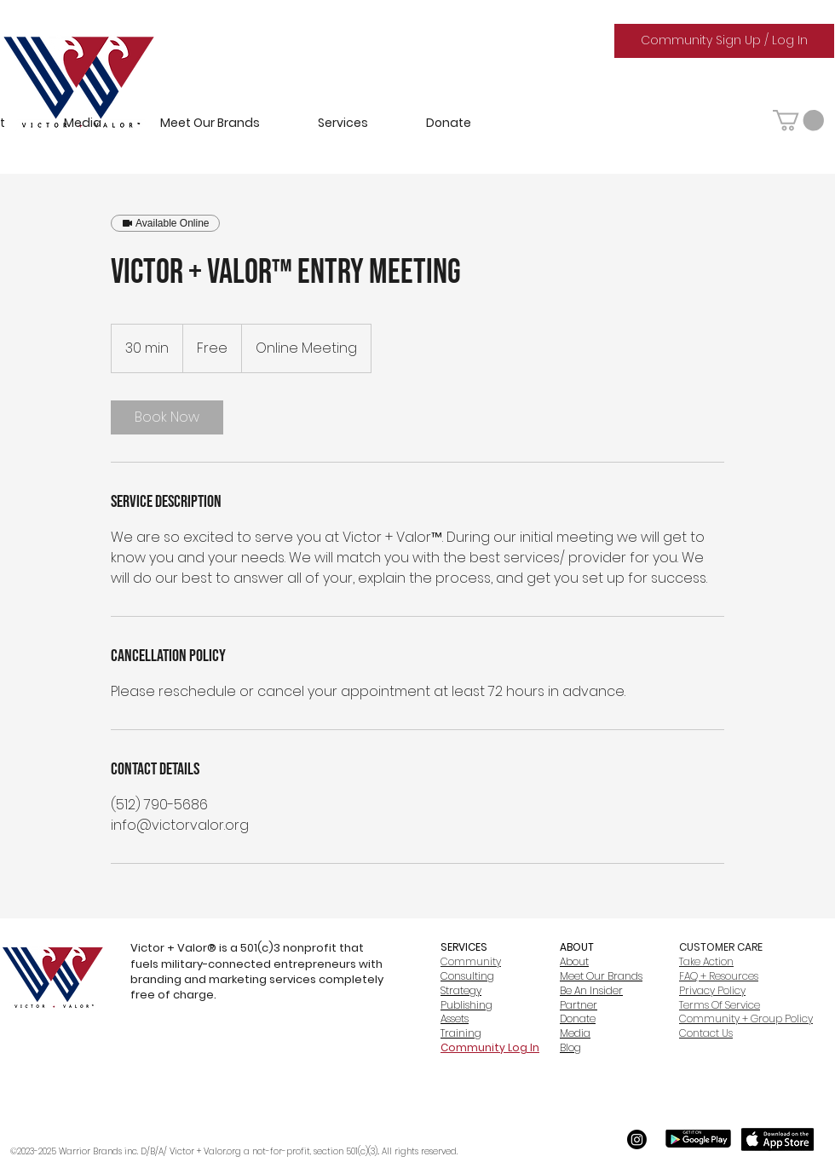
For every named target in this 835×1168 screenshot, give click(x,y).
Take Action (706, 961)
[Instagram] (637, 1139)
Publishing (466, 1005)
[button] (798, 120)
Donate (578, 1018)
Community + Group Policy (746, 1018)
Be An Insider (591, 990)
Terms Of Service (719, 1005)
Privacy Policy (712, 990)
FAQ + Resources (718, 976)
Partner (578, 1005)
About (574, 961)
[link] (167, 417)
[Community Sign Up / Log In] (724, 41)
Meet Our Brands (601, 976)
